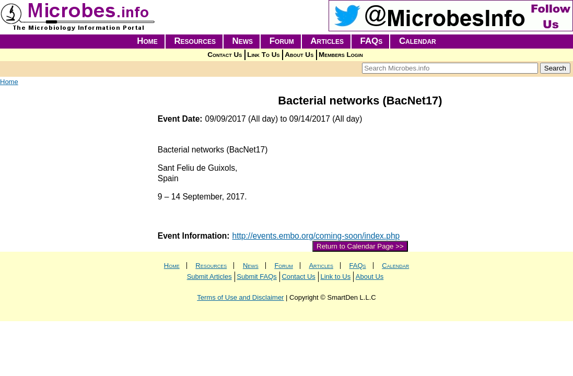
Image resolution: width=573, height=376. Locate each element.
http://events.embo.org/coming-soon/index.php (316, 235)
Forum (282, 41)
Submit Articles (209, 276)
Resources (195, 41)
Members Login (341, 54)
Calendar (417, 41)
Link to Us (335, 276)
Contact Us (224, 54)
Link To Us (263, 54)
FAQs (371, 41)
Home (147, 41)
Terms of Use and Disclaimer (240, 297)
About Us (299, 54)
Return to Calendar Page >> (360, 246)
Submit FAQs (257, 276)
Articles (327, 41)
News (242, 41)
